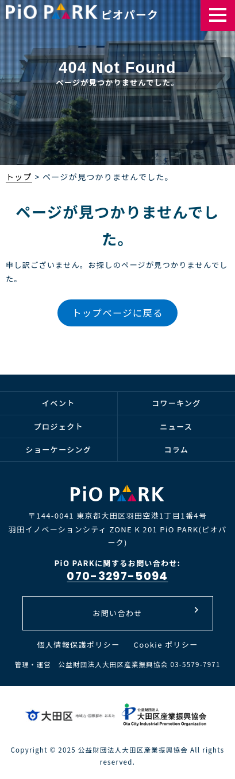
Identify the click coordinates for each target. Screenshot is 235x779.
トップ (19, 176)
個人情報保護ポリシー (78, 644)
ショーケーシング (58, 449)
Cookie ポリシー (166, 644)
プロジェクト (58, 426)
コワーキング (176, 403)
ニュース (176, 426)
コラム (176, 449)
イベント (58, 403)
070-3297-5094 (117, 576)
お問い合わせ (146, 612)
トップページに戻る (117, 313)
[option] (117, 103)
